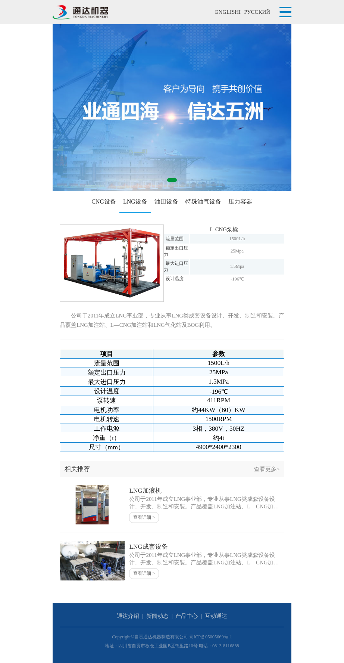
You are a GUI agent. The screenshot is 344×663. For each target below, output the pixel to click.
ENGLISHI (228, 12)
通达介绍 (128, 616)
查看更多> (266, 469)
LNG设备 (135, 201)
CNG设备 (103, 201)
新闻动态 (157, 616)
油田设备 (166, 201)
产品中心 (186, 616)
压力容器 (240, 201)
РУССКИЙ (257, 12)
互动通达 (216, 616)
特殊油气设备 (203, 201)
